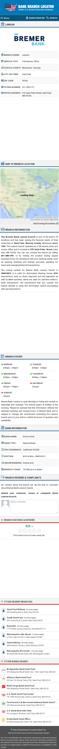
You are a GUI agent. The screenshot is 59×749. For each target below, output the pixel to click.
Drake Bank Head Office (18, 719)
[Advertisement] (29, 129)
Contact (46, 733)
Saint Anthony (13, 642)
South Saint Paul (15, 617)
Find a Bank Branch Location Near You (29, 730)
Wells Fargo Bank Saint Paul (20, 686)
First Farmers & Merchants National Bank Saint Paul (33, 702)
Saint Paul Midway (16, 609)
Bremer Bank (28, 436)
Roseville (11, 626)
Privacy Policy (37, 733)
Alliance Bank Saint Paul (19, 677)
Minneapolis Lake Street (19, 634)
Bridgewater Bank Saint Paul (21, 669)
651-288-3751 (28, 87)
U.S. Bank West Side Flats (19, 710)
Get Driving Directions (44, 223)
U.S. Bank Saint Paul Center (20, 694)
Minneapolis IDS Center (18, 651)
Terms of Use (26, 733)
